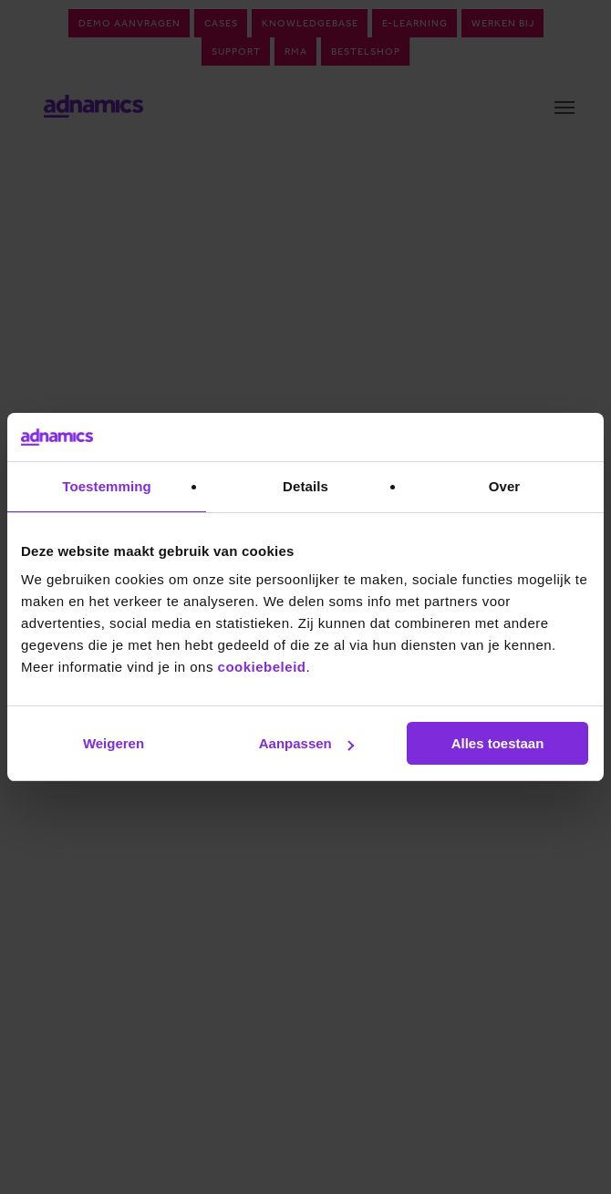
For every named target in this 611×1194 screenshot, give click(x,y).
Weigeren (113, 743)
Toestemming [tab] (106, 486)
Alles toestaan (497, 743)
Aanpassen (306, 743)
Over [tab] (505, 486)
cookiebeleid (262, 666)
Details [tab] (305, 486)
